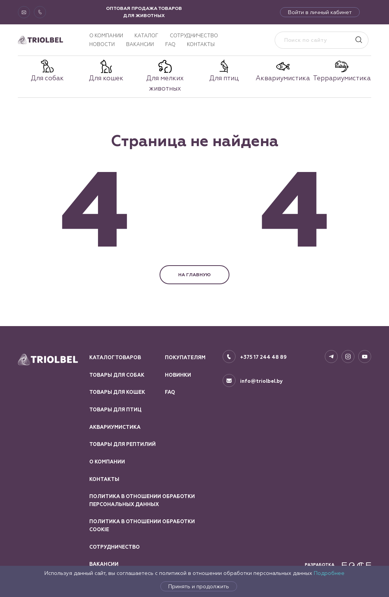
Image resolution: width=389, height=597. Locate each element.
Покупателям (185, 358)
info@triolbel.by (261, 381)
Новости (102, 44)
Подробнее (329, 573)
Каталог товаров (115, 358)
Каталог (146, 35)
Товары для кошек (117, 392)
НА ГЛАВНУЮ (194, 274)
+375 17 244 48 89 (263, 357)
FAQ (170, 44)
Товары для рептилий (122, 444)
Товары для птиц (115, 410)
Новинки (178, 375)
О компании (106, 35)
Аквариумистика (115, 427)
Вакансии (140, 44)
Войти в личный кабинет (320, 12)
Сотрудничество (194, 35)
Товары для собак (116, 375)
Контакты (201, 44)
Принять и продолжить (198, 586)
